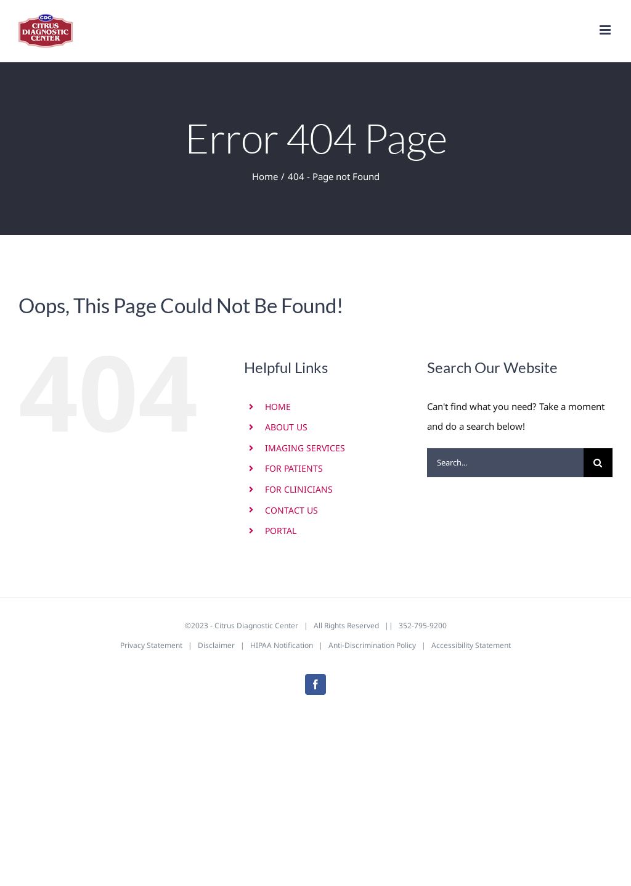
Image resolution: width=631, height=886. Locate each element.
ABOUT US (286, 427)
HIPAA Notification (281, 645)
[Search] (598, 462)
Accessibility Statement (471, 645)
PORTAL (280, 530)
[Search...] (505, 462)
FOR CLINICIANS (299, 489)
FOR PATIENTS (294, 468)
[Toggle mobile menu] (606, 29)
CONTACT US (291, 510)
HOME (278, 406)
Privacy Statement (151, 645)
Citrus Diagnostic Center (256, 625)
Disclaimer (216, 645)
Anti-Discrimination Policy (372, 645)
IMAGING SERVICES (305, 448)
